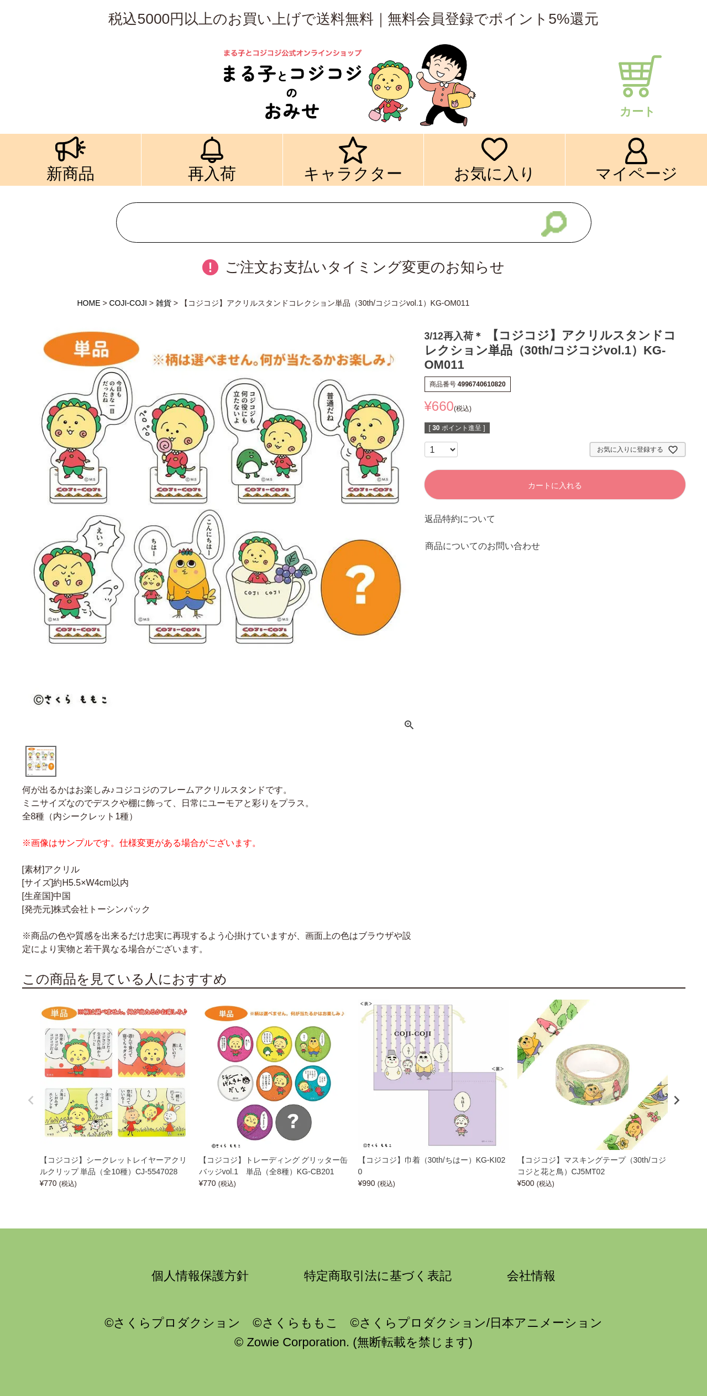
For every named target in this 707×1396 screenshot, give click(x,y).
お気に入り (495, 173)
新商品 (70, 173)
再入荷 (212, 173)
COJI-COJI (127, 303)
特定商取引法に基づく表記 (378, 1276)
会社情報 (531, 1276)
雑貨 (163, 303)
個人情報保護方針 (200, 1276)
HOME (89, 303)
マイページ (636, 173)
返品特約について (460, 519)
